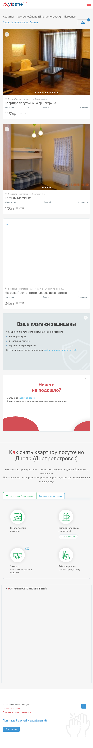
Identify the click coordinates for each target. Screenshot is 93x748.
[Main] (15, 4)
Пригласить (11, 729)
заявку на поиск (27, 397)
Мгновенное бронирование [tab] (25, 496)
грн (15, 114)
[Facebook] (83, 706)
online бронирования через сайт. (60, 350)
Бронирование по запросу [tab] (62, 496)
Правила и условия (11, 709)
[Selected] (83, 22)
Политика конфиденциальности (17, 713)
